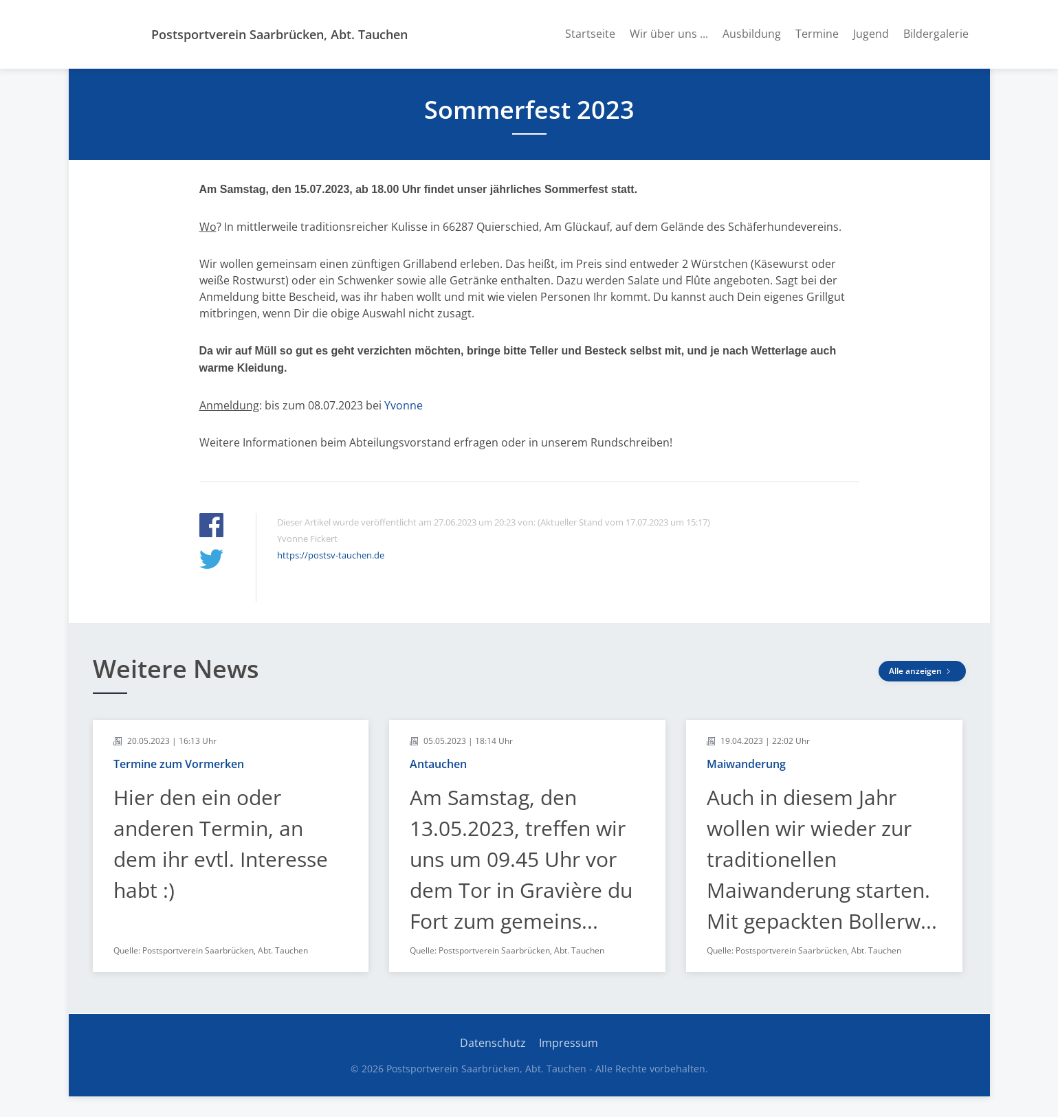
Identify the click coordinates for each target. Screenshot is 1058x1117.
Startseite (590, 33)
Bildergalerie (936, 33)
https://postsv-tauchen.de (330, 555)
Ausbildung (752, 33)
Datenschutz (493, 1042)
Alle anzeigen (922, 671)
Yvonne (403, 405)
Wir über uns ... (669, 33)
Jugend (871, 33)
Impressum (568, 1042)
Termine (817, 33)
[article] (231, 846)
